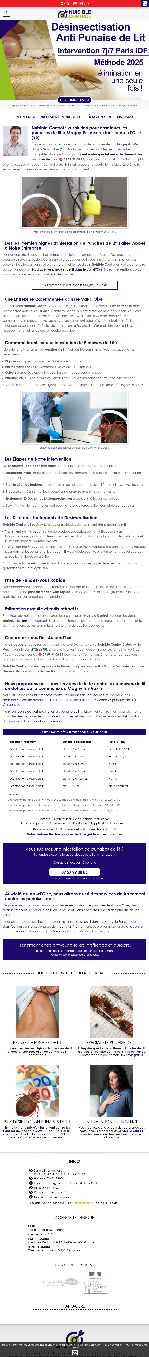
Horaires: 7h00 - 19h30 (49, 1178)
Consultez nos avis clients (51, 1197)
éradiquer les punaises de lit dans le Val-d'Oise (67, 269)
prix (25, 620)
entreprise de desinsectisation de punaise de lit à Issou (51, 711)
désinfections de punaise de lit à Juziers (45, 716)
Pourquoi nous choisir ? (50, 1192)
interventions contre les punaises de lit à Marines (69, 695)
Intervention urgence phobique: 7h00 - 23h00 (65, 1183)
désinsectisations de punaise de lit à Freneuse (36, 700)
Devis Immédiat (74, 100)
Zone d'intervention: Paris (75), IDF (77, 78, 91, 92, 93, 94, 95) (60, 1172)
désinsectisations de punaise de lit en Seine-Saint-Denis (43, 910)
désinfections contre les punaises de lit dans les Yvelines (43, 926)
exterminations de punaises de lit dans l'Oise (97, 905)
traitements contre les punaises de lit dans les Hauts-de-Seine (82, 922)
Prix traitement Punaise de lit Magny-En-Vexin (74, 285)
